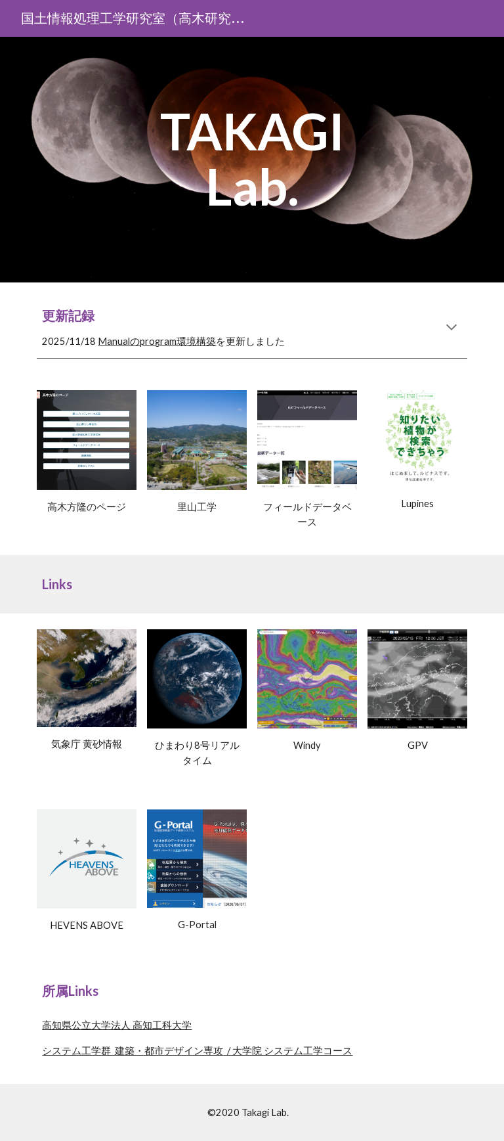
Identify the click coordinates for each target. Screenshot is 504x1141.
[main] (251, 160)
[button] (451, 328)
